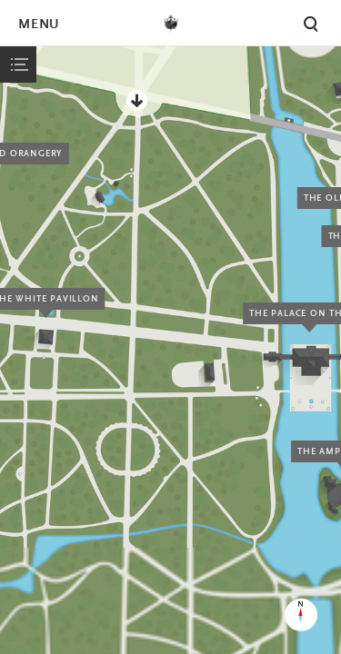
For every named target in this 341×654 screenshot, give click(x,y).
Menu (38, 25)
